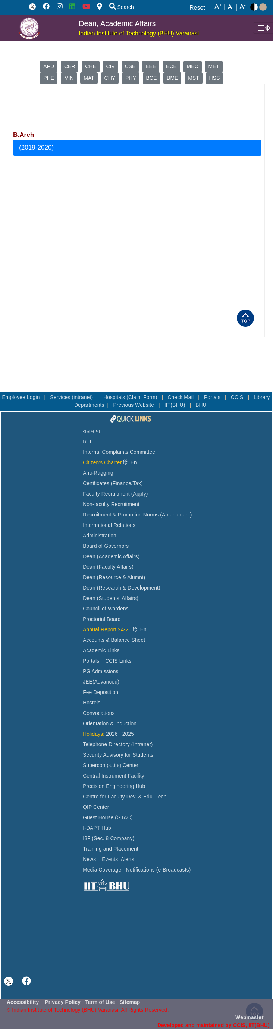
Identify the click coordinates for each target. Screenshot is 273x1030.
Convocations (98, 713)
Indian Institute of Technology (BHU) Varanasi (139, 33)
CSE (130, 66)
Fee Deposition (100, 692)
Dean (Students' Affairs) (110, 598)
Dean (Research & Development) (121, 588)
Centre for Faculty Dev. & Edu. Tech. (125, 797)
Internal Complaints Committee (119, 452)
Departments (89, 405)
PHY (130, 78)
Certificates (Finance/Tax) (113, 483)
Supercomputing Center (110, 765)
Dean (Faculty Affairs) (108, 567)
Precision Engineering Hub (114, 786)
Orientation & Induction (109, 723)
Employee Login (21, 397)
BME (172, 78)
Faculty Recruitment (106, 494)
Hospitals (114, 397)
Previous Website (134, 405)
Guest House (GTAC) (108, 817)
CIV (110, 66)
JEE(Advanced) (101, 682)
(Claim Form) (142, 397)
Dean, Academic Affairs (117, 23)
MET (213, 66)
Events (110, 859)
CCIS (238, 397)
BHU (201, 405)
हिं (125, 462)
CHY (110, 78)
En (134, 462)
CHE (90, 66)
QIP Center (96, 807)
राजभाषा (91, 431)
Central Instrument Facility (113, 776)
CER (69, 66)
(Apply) (139, 494)
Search (121, 7)
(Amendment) (176, 515)
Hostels (91, 703)
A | (220, 7)
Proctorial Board (101, 619)
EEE (150, 66)
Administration (99, 535)
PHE (48, 78)
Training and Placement (110, 849)
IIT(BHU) (175, 405)
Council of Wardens (106, 609)
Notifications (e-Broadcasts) (158, 870)
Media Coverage (102, 870)
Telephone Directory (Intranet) (118, 744)
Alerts (127, 859)
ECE (171, 66)
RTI (87, 442)
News (89, 859)
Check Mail (181, 397)
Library (262, 397)
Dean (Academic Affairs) (111, 556)
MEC (192, 66)
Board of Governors (106, 546)
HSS (214, 78)
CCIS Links (118, 661)
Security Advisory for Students (118, 755)
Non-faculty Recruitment (111, 504)
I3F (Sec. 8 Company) (108, 838)
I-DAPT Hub (97, 828)
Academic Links (101, 650)
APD (48, 66)
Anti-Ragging (98, 473)
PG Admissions (101, 671)
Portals (213, 397)
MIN (69, 78)
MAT (89, 78)
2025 (128, 734)
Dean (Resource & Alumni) (114, 577)
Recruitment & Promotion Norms (121, 515)
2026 (111, 734)
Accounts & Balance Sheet (114, 640)
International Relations (109, 525)
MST (193, 78)
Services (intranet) (72, 397)
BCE (151, 78)
